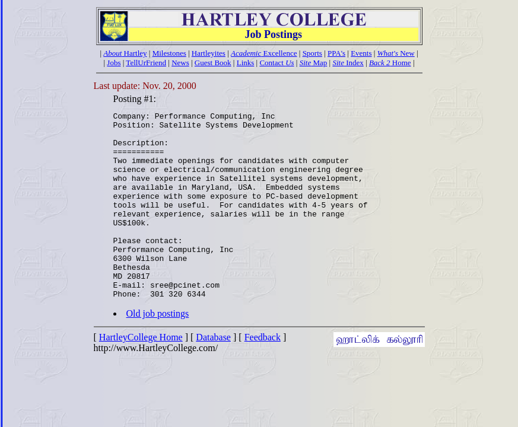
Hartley (125, 53)
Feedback (262, 374)
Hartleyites (208, 53)
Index (347, 62)
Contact (276, 62)
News (180, 62)
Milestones (169, 53)
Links (246, 62)
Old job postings (157, 351)
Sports (312, 53)
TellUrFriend (146, 62)
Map (314, 62)
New (396, 53)
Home (390, 62)
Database (213, 374)
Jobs (113, 62)
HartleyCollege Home (141, 374)
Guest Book (213, 62)
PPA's (336, 53)
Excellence (264, 53)
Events (361, 53)
